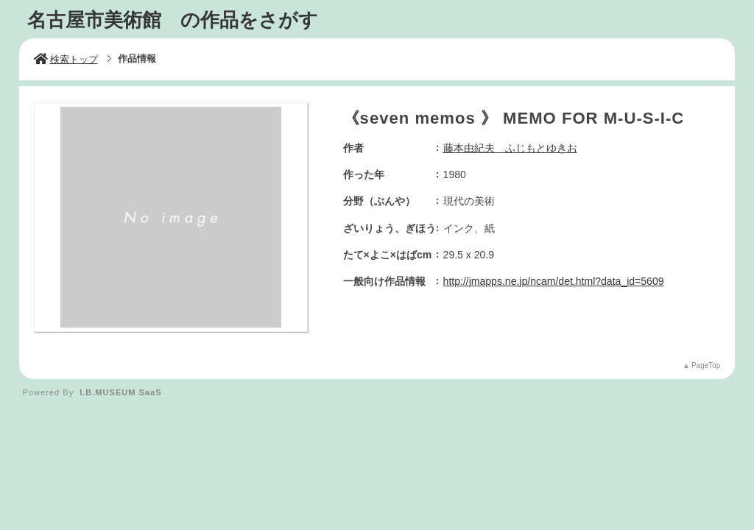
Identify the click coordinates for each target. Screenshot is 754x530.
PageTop (705, 365)
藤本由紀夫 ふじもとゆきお (510, 148)
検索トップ (66, 59)
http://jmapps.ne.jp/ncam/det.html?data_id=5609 (553, 281)
